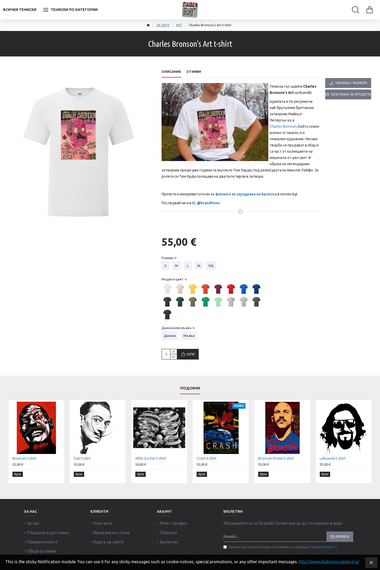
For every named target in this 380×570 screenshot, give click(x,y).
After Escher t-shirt (150, 469)
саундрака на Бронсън (256, 194)
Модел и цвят (173, 274)
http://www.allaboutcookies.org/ (329, 561)
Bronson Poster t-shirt (276, 469)
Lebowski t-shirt (332, 469)
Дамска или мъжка (176, 323)
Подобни (190, 398)
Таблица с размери (351, 83)
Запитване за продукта (351, 94)
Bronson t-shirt (24, 469)
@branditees (208, 203)
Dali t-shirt (82, 469)
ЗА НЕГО (163, 25)
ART (179, 25)
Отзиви (193, 71)
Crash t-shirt (206, 469)
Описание (171, 71)
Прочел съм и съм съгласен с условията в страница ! (280, 554)
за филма (219, 194)
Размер (168, 253)
